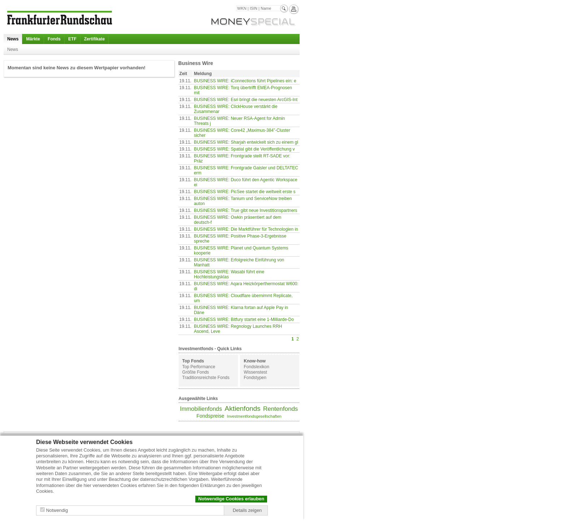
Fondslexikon (256, 366)
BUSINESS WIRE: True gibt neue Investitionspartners (245, 210)
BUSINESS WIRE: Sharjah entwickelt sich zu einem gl (246, 142)
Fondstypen (255, 377)
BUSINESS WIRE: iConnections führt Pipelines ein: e (245, 80)
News (12, 39)
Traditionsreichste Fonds (206, 377)
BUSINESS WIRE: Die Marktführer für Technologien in (246, 229)
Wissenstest (255, 372)
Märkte (33, 39)
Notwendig (57, 510)
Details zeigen (247, 510)
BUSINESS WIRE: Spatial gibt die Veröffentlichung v (244, 149)
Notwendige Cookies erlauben (231, 498)
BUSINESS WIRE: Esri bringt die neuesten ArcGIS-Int (245, 99)
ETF (72, 39)
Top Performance (198, 366)
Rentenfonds (280, 408)
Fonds (54, 39)
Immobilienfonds (201, 409)
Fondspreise (210, 416)
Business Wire (195, 63)
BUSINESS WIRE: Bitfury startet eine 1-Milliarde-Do (244, 319)
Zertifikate (94, 39)
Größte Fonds (195, 372)
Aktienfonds (242, 408)
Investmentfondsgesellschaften (254, 416)
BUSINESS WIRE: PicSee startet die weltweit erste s (244, 191)
